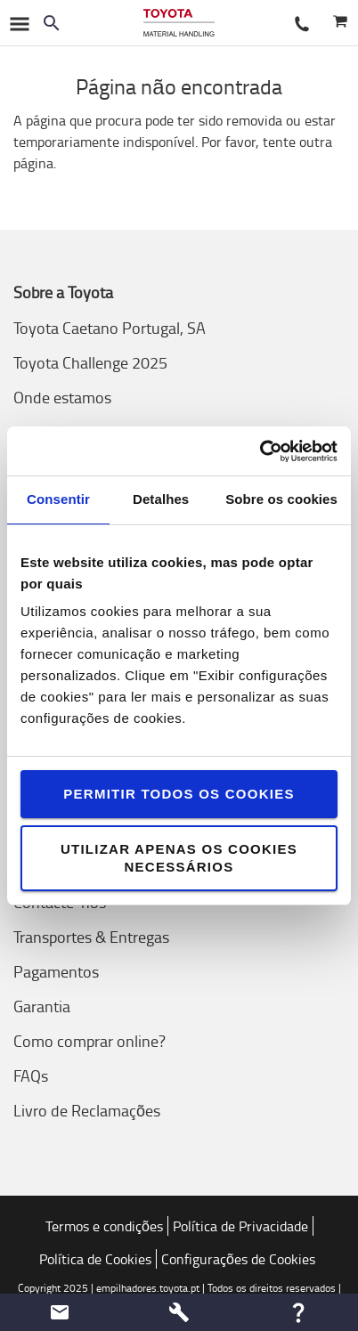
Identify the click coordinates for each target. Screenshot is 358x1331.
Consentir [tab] (58, 499)
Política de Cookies (95, 1259)
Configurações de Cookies (238, 1259)
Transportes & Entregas (91, 936)
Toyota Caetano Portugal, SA (109, 327)
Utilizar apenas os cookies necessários (179, 857)
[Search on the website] (51, 23)
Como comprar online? (89, 1040)
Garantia (41, 1006)
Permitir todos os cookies (178, 793)
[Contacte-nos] (302, 22)
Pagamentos (56, 971)
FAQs (30, 1075)
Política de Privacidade (240, 1226)
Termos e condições (104, 1226)
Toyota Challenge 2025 (90, 362)
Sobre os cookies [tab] (281, 499)
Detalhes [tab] (161, 499)
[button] (59, 1312)
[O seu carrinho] (339, 22)
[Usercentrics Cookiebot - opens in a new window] (260, 451)
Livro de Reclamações (86, 1110)
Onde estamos (62, 397)
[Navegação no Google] (18, 22)
